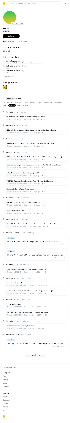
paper (15, 61)
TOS (4, 376)
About (5, 383)
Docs (5, 410)
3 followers (12, 41)
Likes (19, 105)
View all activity (9, 76)
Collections (48, 103)
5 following (23, 41)
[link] (36, 241)
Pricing (5, 407)
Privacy (5, 379)
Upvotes (12, 105)
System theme (10, 368)
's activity (12, 98)
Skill (7, 68)
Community (58, 103)
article (17, 334)
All (4, 103)
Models (9, 103)
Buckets (32, 103)
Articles (25, 105)
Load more (35, 355)
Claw (7, 72)
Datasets (18, 103)
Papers (39, 103)
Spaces (25, 103)
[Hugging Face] (4, 416)
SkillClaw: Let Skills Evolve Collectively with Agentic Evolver (24, 63)
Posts (5, 105)
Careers (6, 386)
